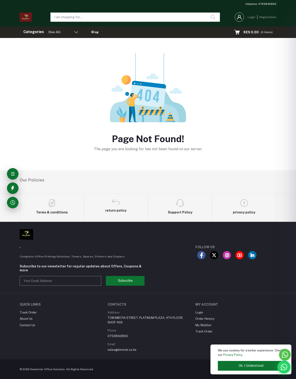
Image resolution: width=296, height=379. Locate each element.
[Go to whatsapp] (285, 354)
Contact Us (27, 325)
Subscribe (125, 280)
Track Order (28, 312)
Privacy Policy (232, 355)
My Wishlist (203, 325)
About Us (26, 318)
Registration (267, 17)
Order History (205, 318)
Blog (95, 32)
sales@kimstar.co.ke (122, 349)
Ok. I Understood (251, 365)
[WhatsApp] (284, 366)
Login (251, 17)
